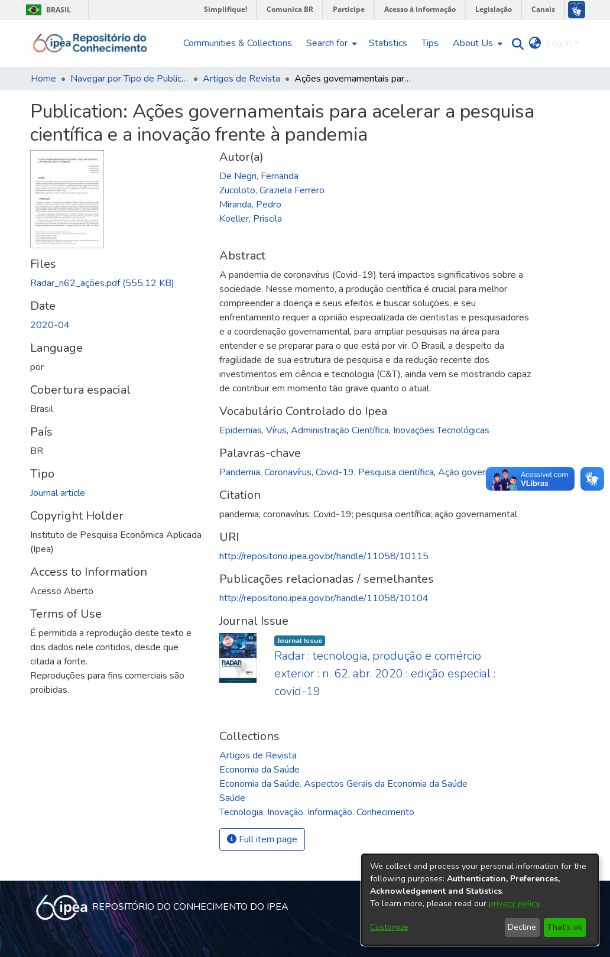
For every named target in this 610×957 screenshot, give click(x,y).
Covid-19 (335, 472)
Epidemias (240, 430)
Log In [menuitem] (559, 43)
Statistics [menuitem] (388, 43)
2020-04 (50, 325)
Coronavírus (288, 472)
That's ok (564, 927)
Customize (389, 927)
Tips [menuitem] (430, 43)
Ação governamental (480, 472)
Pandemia (239, 472)
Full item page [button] (262, 839)
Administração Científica (340, 430)
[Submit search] (515, 43)
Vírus (276, 430)
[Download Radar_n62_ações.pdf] (102, 283)
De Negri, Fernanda (258, 176)
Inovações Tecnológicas (441, 430)
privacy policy (514, 903)
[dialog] (480, 899)
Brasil (46, 10)
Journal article (57, 492)
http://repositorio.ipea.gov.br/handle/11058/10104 (324, 598)
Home (43, 78)
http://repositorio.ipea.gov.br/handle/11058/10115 (324, 556)
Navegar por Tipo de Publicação (129, 78)
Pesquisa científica (396, 472)
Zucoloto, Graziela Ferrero (272, 190)
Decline (522, 927)
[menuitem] (330, 43)
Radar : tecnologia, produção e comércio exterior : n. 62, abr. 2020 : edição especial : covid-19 (384, 673)
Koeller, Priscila (250, 218)
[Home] (90, 43)
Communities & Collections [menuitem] (237, 43)
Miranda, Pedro (250, 204)
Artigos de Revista (241, 78)
